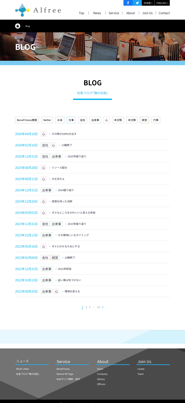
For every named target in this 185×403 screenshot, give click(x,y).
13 (98, 307)
